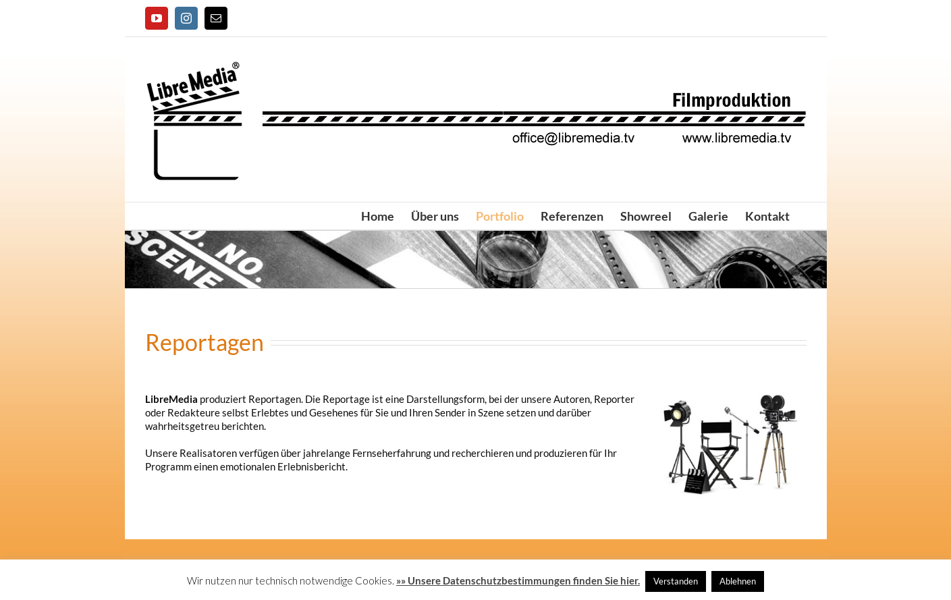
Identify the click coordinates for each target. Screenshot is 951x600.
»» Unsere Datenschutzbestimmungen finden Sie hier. (518, 580)
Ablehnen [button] (737, 581)
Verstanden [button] (675, 581)
